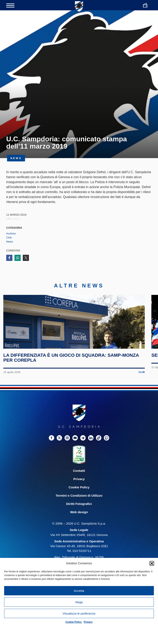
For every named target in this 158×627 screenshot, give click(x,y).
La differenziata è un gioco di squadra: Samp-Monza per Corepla (72, 376)
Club (9, 237)
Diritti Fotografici (79, 523)
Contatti (79, 489)
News (9, 241)
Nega (79, 602)
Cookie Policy (73, 622)
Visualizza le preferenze (79, 613)
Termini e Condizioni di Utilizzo (79, 514)
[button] (152, 563)
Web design (79, 531)
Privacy (88, 622)
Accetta (79, 590)
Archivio (11, 233)
